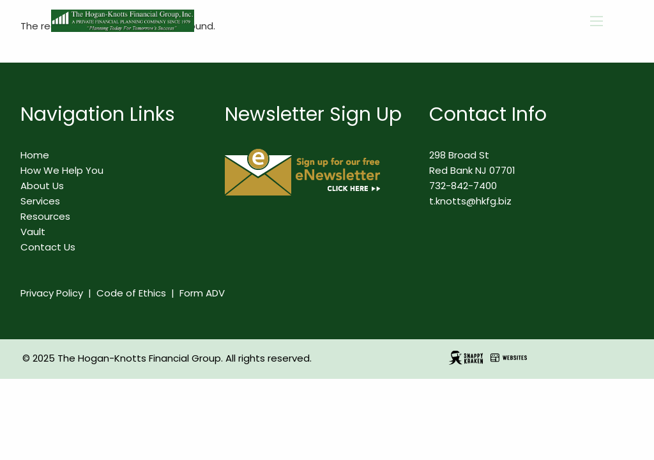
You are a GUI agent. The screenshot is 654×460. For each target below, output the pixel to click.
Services (40, 201)
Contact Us (47, 247)
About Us (42, 185)
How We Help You (61, 170)
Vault (32, 231)
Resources (45, 216)
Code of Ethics (131, 293)
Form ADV (202, 293)
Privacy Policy (51, 293)
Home (34, 155)
